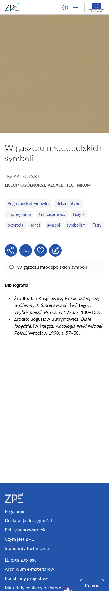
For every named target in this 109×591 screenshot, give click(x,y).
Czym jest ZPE (19, 539)
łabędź (78, 214)
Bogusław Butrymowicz (29, 203)
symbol (53, 225)
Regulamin (15, 511)
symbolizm (76, 225)
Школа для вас (21, 559)
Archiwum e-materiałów (29, 569)
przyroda (15, 225)
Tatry (97, 225)
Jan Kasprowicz (52, 214)
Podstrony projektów (26, 578)
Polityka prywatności (26, 529)
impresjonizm (19, 214)
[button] (65, 7)
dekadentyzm (69, 203)
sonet (35, 225)
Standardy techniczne (27, 548)
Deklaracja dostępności (28, 520)
